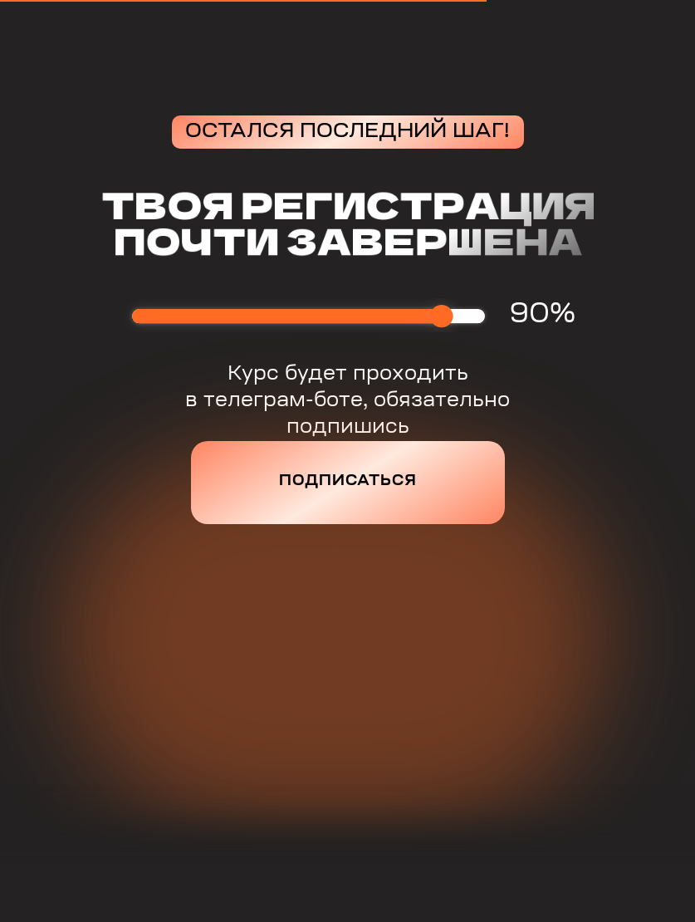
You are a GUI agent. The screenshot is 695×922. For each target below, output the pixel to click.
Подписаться (348, 481)
